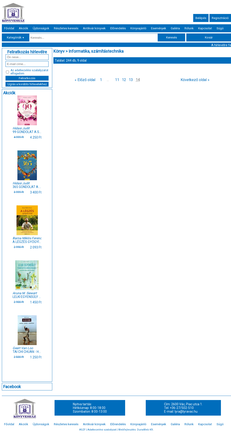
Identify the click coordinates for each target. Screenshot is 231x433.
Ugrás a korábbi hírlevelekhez (27, 84)
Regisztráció (220, 18)
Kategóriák (16, 37)
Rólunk (189, 28)
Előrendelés (118, 28)
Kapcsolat (205, 28)
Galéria (175, 28)
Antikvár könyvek (94, 28)
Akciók (23, 28)
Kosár (209, 37)
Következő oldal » (195, 80)
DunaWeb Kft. (145, 429)
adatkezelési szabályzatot (31, 70)
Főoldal (9, 28)
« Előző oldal (85, 80)
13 (131, 80)
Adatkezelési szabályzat (102, 429)
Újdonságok (41, 28)
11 (117, 80)
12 (124, 80)
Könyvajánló (138, 28)
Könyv (59, 51)
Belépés (200, 18)
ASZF (82, 429)
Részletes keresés (66, 28)
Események (158, 28)
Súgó (220, 28)
